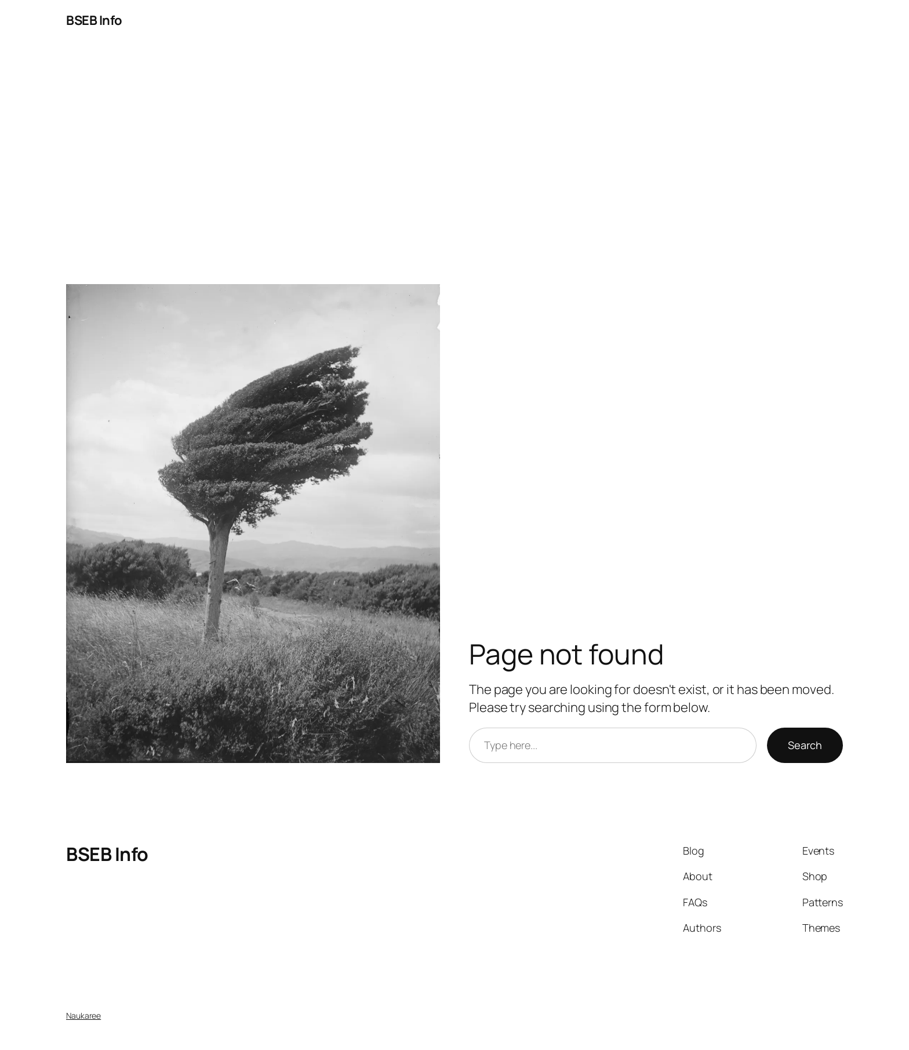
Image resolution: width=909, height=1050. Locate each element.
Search (805, 745)
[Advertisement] (454, 163)
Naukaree (83, 1015)
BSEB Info (94, 20)
